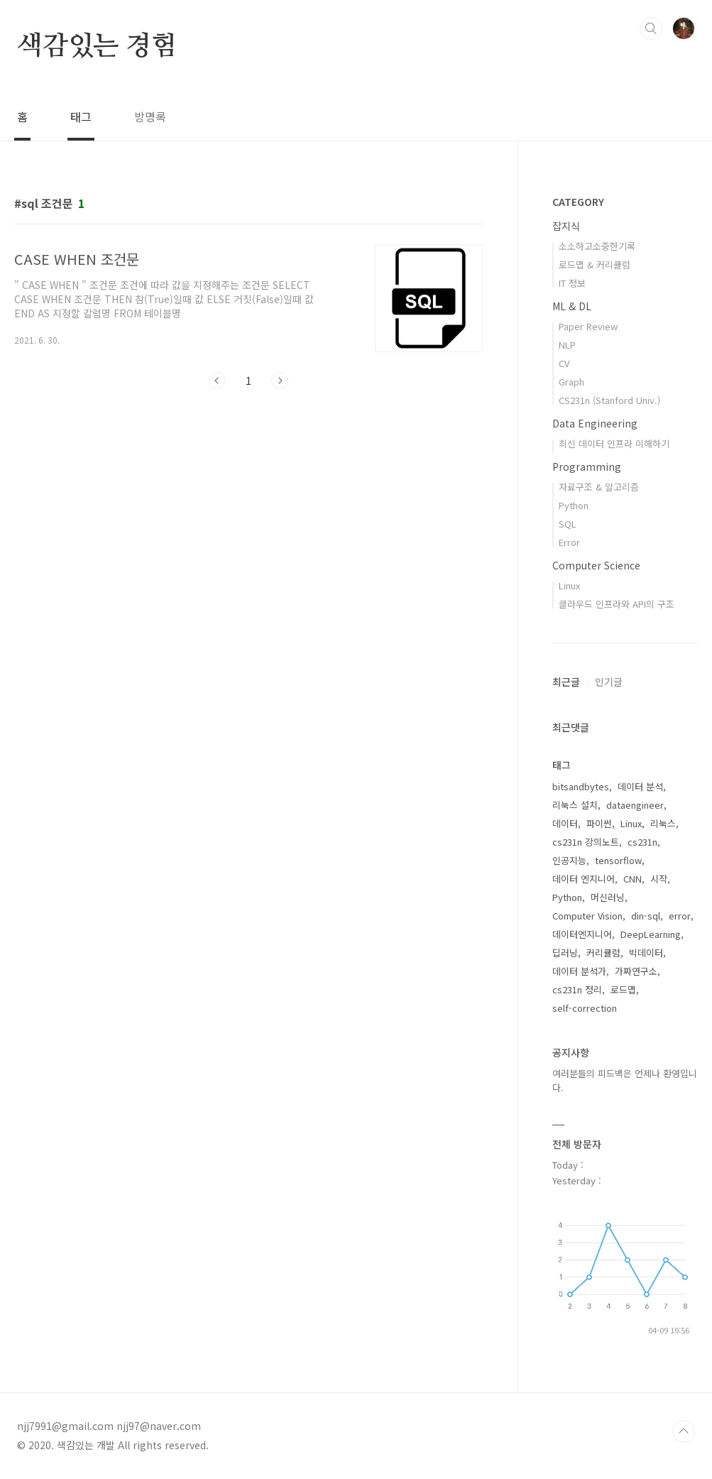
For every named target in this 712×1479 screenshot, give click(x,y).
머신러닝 (608, 897)
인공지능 (569, 860)
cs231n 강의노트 (585, 841)
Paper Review (588, 326)
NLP (567, 344)
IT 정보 (572, 283)
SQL (567, 523)
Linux (569, 585)
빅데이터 (646, 952)
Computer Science (596, 565)
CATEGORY (578, 202)
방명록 (150, 116)
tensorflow (618, 860)
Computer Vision (587, 915)
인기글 (609, 682)
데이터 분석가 (579, 971)
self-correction (584, 1008)
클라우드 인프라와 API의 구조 (616, 604)
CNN (632, 878)
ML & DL (571, 306)
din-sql (645, 915)
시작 (658, 878)
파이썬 (599, 823)
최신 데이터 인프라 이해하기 (614, 443)
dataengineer (635, 805)
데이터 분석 (640, 786)
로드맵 (623, 989)
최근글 (566, 682)
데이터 (565, 823)
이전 (217, 380)
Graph (571, 381)
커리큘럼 (603, 952)
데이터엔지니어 (582, 934)
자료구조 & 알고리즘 (599, 486)
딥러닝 (565, 952)
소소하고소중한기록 (597, 246)
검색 (651, 28)
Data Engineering (594, 423)
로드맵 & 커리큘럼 (594, 264)
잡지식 (566, 226)
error (680, 915)
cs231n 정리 (577, 989)
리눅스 (663, 823)
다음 (279, 380)
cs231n (642, 841)
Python (573, 505)
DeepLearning (650, 934)
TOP (683, 1431)
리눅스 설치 (575, 805)
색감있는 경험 (97, 47)
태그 (81, 116)
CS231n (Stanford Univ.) (609, 400)
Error (569, 542)
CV (564, 363)
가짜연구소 (636, 971)
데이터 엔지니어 (583, 878)
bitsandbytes (580, 786)
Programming (586, 466)
